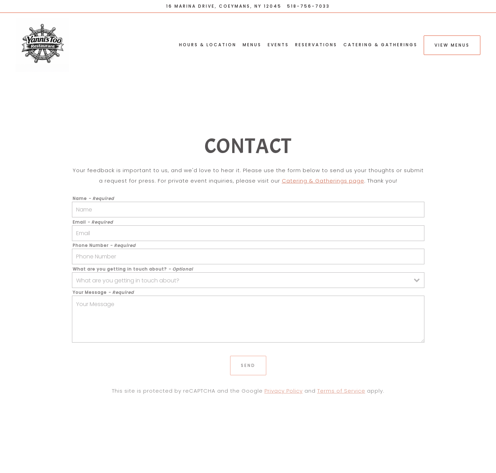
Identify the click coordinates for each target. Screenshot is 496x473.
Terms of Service (341, 390)
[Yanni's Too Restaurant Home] (48, 45)
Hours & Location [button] (207, 45)
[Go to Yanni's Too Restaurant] (224, 6)
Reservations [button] (316, 45)
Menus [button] (252, 45)
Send (248, 365)
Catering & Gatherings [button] (380, 45)
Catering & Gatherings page (323, 180)
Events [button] (278, 45)
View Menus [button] (452, 45)
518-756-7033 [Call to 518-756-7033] (308, 6)
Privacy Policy (284, 390)
